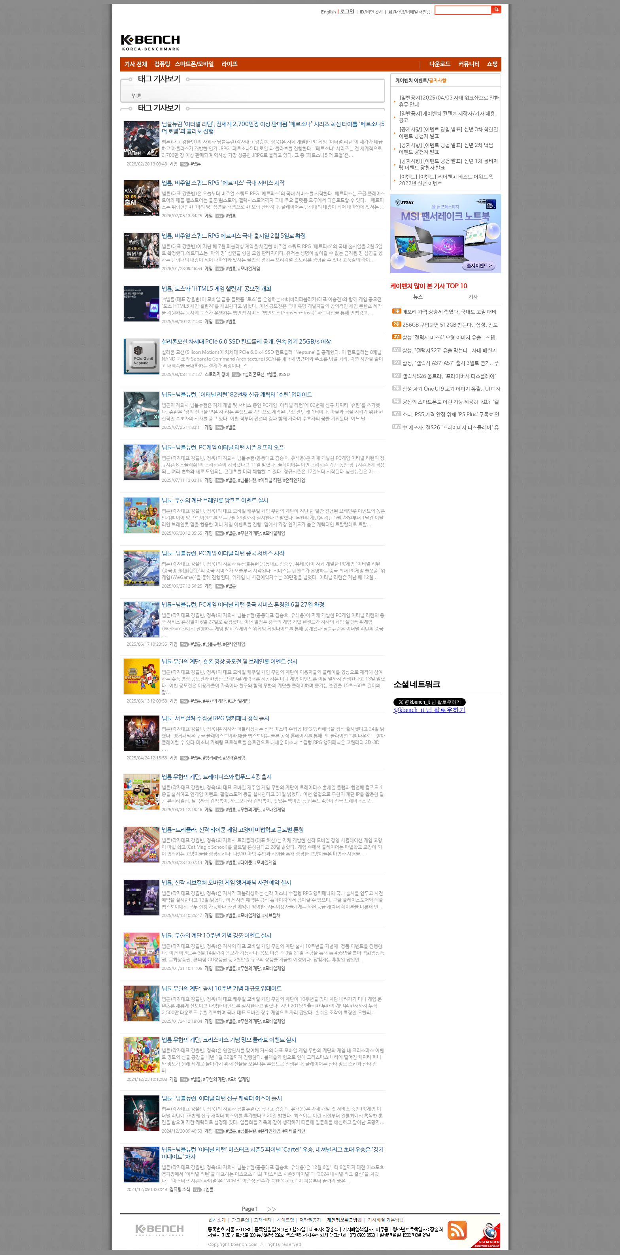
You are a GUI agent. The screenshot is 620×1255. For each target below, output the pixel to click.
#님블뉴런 (247, 480)
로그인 (347, 12)
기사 (473, 297)
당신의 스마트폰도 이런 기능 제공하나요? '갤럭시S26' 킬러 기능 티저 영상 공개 (445, 403)
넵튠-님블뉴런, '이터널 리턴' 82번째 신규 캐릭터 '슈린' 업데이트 (237, 394)
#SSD (284, 374)
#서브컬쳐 (271, 915)
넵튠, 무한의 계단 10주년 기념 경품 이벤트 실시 (216, 935)
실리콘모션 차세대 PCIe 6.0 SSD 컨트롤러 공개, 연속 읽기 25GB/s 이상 (246, 341)
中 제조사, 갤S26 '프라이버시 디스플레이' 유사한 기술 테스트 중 (445, 429)
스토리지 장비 (217, 374)
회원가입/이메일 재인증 (409, 12)
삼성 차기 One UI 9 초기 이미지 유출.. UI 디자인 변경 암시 (446, 390)
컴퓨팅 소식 (180, 1189)
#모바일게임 (249, 269)
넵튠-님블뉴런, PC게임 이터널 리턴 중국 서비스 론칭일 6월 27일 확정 (243, 604)
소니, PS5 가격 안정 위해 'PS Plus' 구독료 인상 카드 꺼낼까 (445, 416)
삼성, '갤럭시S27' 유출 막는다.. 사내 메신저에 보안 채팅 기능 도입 (444, 352)
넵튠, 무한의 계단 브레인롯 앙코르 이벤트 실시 (215, 500)
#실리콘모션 (253, 374)
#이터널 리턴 (269, 480)
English (328, 12)
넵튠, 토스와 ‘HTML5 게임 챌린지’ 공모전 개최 (216, 289)
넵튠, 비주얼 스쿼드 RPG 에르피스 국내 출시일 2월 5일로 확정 (234, 236)
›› (271, 1209)
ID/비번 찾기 (371, 12)
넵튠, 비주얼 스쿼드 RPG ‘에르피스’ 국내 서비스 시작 (223, 183)
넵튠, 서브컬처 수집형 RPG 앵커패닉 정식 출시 (215, 718)
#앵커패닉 (212, 758)
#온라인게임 (294, 480)
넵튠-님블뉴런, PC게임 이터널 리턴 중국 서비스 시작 (223, 553)
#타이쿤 (245, 862)
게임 (174, 164)
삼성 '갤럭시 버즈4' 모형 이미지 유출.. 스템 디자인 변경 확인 (443, 339)
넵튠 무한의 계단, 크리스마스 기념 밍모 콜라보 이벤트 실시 (229, 1040)
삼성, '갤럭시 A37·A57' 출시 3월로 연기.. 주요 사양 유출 (445, 365)
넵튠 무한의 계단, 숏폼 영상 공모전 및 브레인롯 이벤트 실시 (229, 661)
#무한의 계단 (249, 533)
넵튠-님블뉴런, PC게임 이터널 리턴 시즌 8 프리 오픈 (223, 447)
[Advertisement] (357, 37)
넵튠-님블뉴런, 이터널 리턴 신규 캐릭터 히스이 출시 (222, 1098)
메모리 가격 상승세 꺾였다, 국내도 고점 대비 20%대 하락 (444, 313)
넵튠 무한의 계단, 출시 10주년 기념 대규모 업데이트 (222, 988)
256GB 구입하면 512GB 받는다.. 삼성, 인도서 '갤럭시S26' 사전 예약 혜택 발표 (445, 326)
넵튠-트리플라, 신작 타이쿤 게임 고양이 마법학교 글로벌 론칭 (233, 830)
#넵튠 (196, 164)
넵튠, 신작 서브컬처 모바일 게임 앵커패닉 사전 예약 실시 (226, 882)
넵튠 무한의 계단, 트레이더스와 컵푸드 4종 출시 (217, 777)
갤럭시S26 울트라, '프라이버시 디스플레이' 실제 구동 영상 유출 (444, 378)
